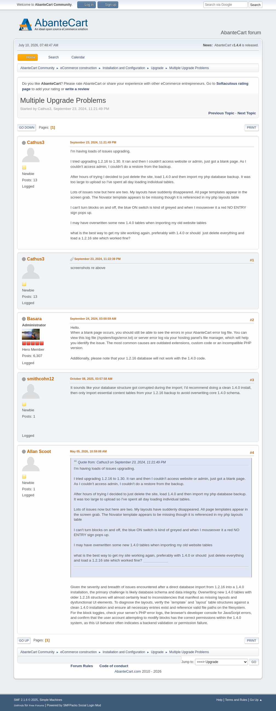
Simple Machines (51, 699)
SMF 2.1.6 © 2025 (26, 699)
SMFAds (19, 705)
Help (219, 699)
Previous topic (221, 113)
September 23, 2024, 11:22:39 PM (97, 258)
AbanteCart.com (127, 671)
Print (251, 127)
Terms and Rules (236, 699)
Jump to (187, 662)
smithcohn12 (40, 378)
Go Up (24, 640)
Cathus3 (35, 142)
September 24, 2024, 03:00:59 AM (93, 318)
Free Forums (36, 705)
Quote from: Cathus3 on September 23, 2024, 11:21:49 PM (122, 462)
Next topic (246, 113)
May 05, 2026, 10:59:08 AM (88, 451)
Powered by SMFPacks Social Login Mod (74, 705)
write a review (77, 89)
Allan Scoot (39, 451)
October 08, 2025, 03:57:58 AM (91, 378)
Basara (34, 318)
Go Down (26, 127)
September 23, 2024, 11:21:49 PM (93, 142)
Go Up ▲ (256, 699)
